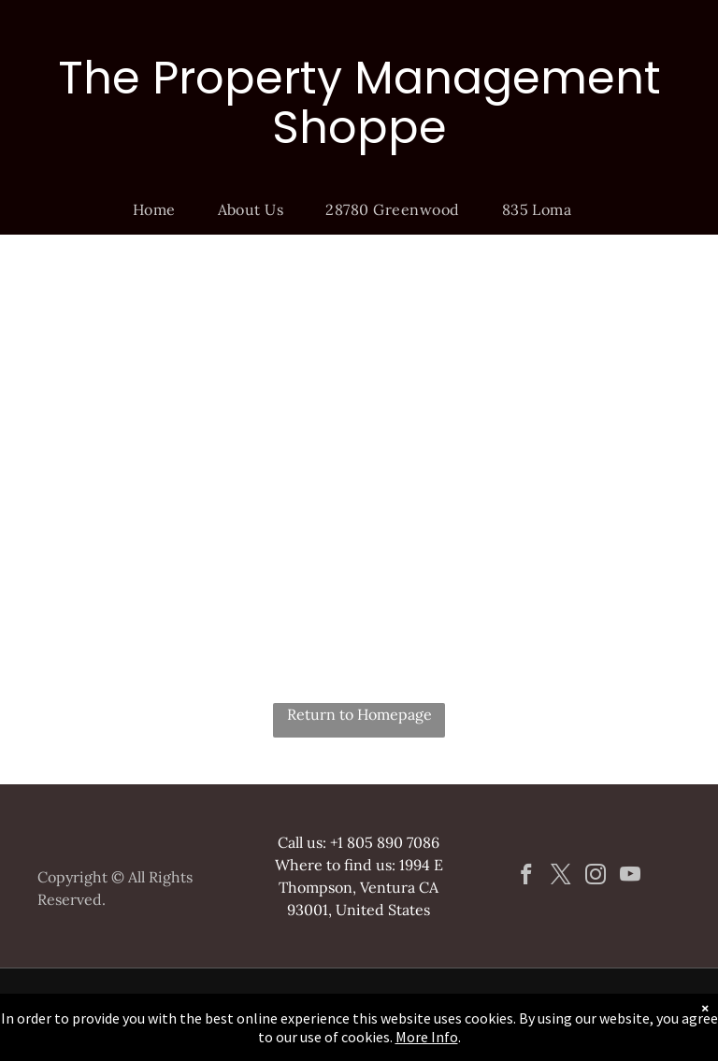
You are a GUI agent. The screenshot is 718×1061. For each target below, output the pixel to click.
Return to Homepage (359, 714)
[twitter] (560, 877)
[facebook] (525, 877)
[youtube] (629, 877)
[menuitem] (161, 209)
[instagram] (595, 877)
